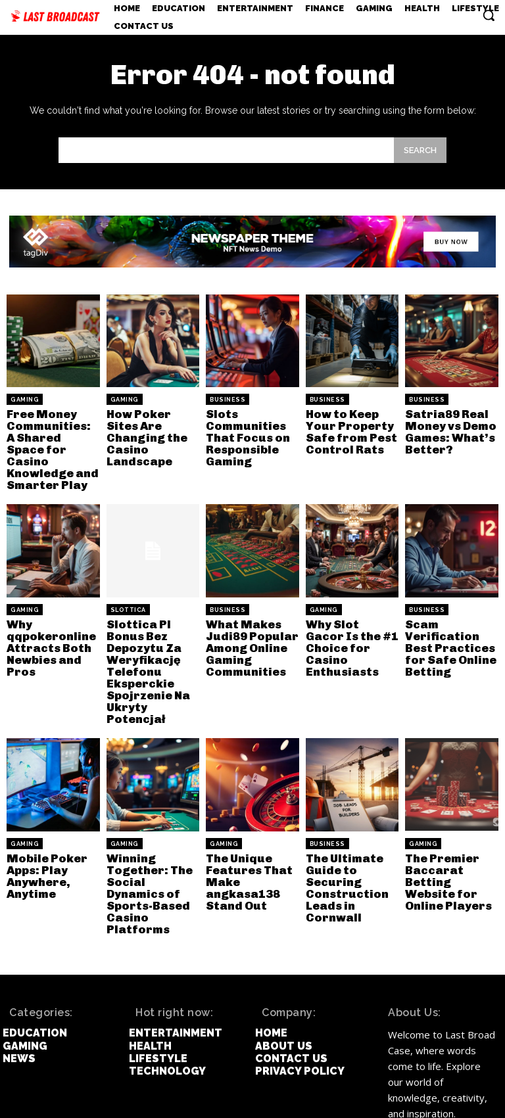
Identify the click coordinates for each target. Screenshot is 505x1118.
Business (227, 399)
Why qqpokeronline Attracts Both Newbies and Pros (46, 624)
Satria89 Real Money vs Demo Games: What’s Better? (447, 429)
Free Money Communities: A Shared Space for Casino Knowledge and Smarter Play (49, 439)
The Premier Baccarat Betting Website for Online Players (449, 836)
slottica (128, 590)
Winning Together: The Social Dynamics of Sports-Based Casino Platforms (152, 841)
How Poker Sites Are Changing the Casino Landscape (152, 429)
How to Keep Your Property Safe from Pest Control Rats (347, 429)
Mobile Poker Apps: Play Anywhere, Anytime (43, 831)
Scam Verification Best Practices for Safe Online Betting (446, 624)
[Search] (420, 150)
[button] (488, 15)
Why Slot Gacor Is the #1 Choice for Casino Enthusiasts (350, 619)
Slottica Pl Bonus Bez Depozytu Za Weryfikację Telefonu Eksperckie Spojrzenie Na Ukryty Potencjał (153, 640)
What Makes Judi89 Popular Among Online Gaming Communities (247, 624)
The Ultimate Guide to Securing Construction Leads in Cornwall (343, 841)
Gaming (25, 399)
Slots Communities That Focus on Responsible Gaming (244, 434)
